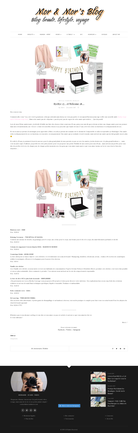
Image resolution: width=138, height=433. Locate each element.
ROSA (40, 247)
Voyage (104, 34)
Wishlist (76, 100)
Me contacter (69, 416)
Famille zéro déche (16, 266)
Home (20, 34)
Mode (58, 34)
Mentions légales (29, 416)
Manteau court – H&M (17, 230)
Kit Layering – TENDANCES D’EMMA (22, 298)
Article (61, 100)
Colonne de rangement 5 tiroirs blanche (24, 247)
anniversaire (37, 348)
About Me (116, 34)
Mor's (63, 107)
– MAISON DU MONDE (49, 247)
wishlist (45, 348)
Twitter (68, 330)
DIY (81, 34)
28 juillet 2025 (111, 386)
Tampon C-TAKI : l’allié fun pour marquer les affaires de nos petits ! (117, 403)
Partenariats (69, 419)
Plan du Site (29, 419)
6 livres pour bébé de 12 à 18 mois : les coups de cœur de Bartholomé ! (117, 378)
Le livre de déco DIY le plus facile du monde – (25, 278)
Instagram (76, 330)
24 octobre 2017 (71, 107)
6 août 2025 (111, 373)
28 (32, 348)
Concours (110, 416)
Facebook (61, 330)
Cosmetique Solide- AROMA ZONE (21, 254)
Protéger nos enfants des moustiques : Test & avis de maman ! (116, 391)
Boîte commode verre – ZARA (20, 291)
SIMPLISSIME (45, 278)
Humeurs (92, 34)
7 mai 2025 (111, 398)
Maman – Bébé (45, 34)
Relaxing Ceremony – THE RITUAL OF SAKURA (26, 237)
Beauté (31, 34)
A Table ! (71, 34)
